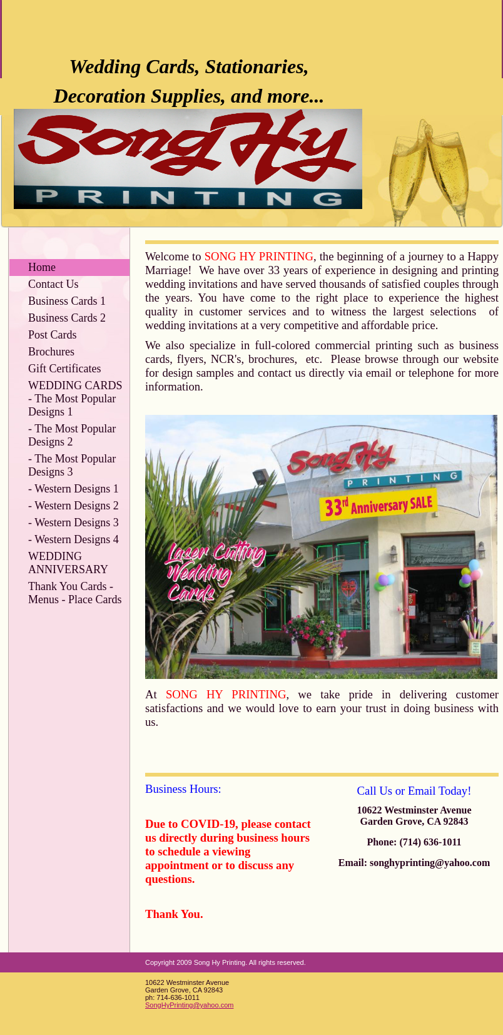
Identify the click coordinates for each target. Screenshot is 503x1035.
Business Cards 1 (67, 301)
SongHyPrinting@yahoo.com (189, 1005)
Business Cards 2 (67, 318)
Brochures (51, 351)
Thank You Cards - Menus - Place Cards (74, 593)
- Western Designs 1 (73, 488)
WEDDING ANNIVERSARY (68, 563)
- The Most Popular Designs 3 (72, 465)
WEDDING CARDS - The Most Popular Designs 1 (75, 398)
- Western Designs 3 (73, 522)
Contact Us (53, 284)
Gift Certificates (64, 368)
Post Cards (52, 335)
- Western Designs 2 (73, 505)
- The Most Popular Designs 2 (72, 435)
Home (42, 267)
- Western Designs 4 (73, 539)
